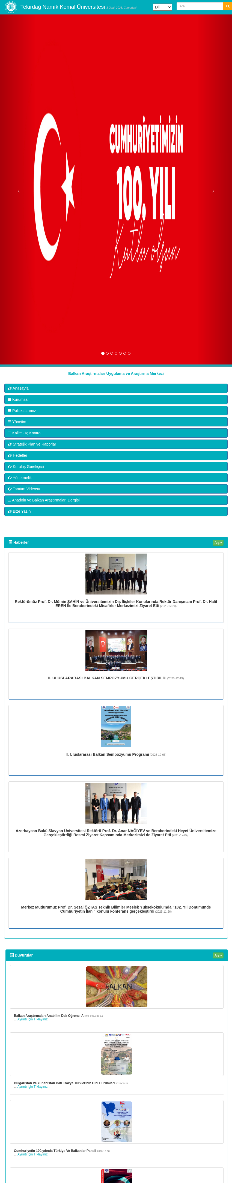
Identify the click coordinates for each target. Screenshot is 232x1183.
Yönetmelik (20, 478)
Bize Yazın (19, 511)
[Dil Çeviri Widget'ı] (162, 7)
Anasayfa (18, 388)
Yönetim (17, 422)
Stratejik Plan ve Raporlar (32, 444)
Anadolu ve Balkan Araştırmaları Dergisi (44, 500)
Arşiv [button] (218, 543)
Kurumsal (18, 399)
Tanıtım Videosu (24, 489)
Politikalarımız (22, 410)
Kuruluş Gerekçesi (26, 466)
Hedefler (17, 455)
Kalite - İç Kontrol (24, 433)
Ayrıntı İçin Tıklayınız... (33, 1019)
